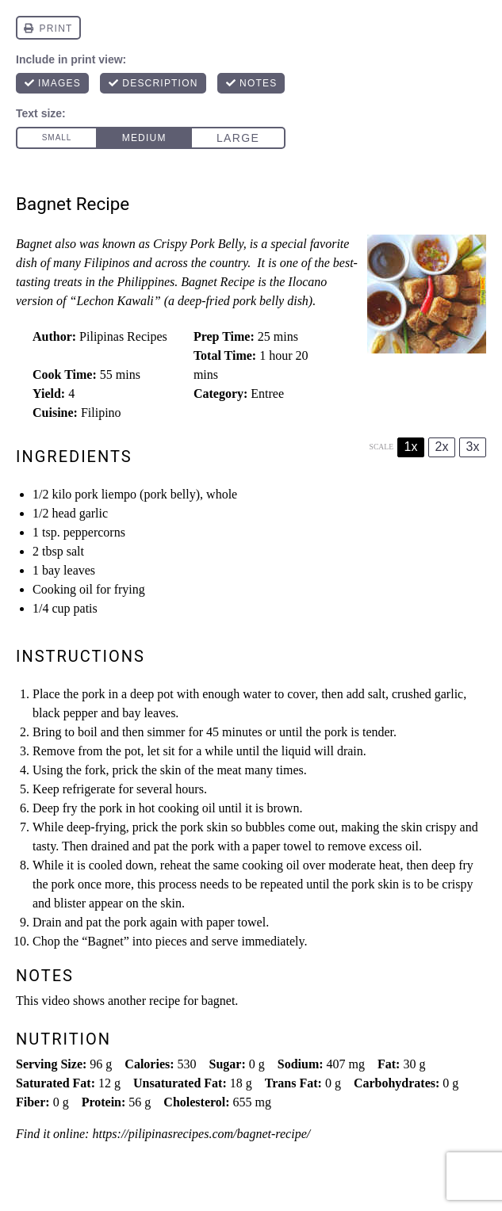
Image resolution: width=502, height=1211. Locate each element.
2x (442, 446)
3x (473, 446)
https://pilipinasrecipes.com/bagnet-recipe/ (201, 1133)
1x (411, 446)
